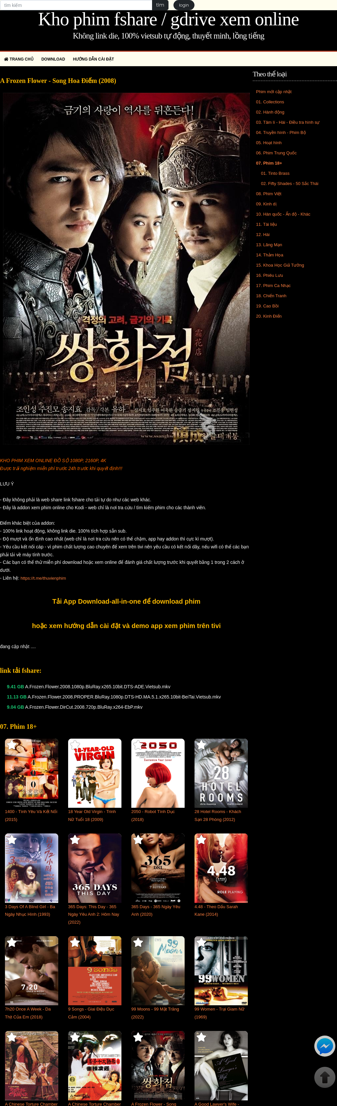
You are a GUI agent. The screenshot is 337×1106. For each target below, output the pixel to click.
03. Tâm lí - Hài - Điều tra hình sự (288, 122)
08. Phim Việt (268, 193)
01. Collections (270, 101)
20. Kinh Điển (269, 316)
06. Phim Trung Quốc (276, 152)
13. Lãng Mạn (269, 244)
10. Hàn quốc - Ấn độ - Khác (283, 214)
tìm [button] (160, 5)
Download (53, 59)
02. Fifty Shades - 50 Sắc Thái (289, 183)
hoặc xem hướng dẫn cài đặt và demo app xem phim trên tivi (126, 625)
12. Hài (263, 234)
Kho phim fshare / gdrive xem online (168, 19)
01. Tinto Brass (275, 173)
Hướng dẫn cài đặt (93, 59)
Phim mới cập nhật (274, 91)
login (184, 5)
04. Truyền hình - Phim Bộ (281, 132)
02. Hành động (270, 112)
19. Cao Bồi (267, 305)
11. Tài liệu (266, 224)
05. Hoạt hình (269, 142)
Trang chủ (19, 59)
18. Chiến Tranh (271, 295)
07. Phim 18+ (269, 163)
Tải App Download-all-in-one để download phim (126, 601)
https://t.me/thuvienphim (43, 578)
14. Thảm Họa (269, 254)
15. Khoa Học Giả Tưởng (280, 265)
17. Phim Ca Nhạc (273, 285)
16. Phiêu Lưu (269, 275)
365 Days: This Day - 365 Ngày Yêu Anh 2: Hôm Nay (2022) (93, 914)
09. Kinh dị (266, 203)
